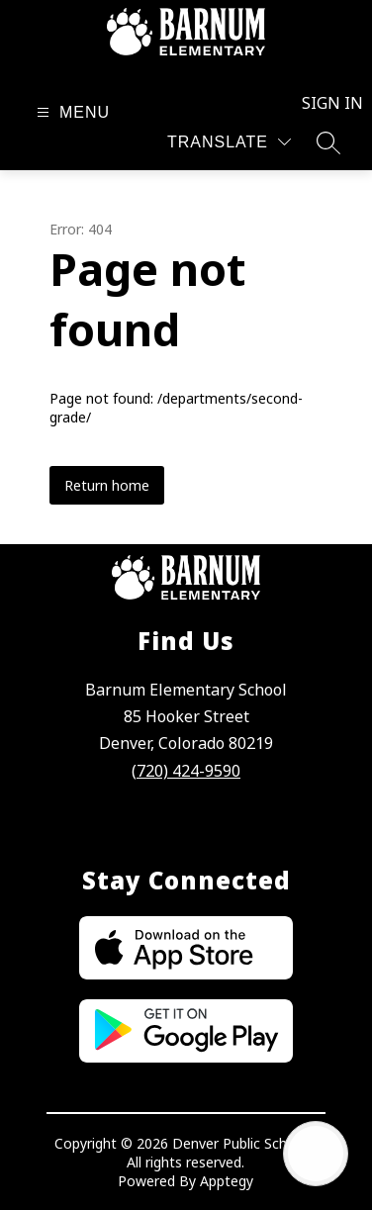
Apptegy (226, 1180)
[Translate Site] (229, 142)
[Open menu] (71, 112)
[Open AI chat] (315, 1153)
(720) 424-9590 (186, 771)
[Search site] (328, 142)
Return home (106, 485)
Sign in (321, 103)
